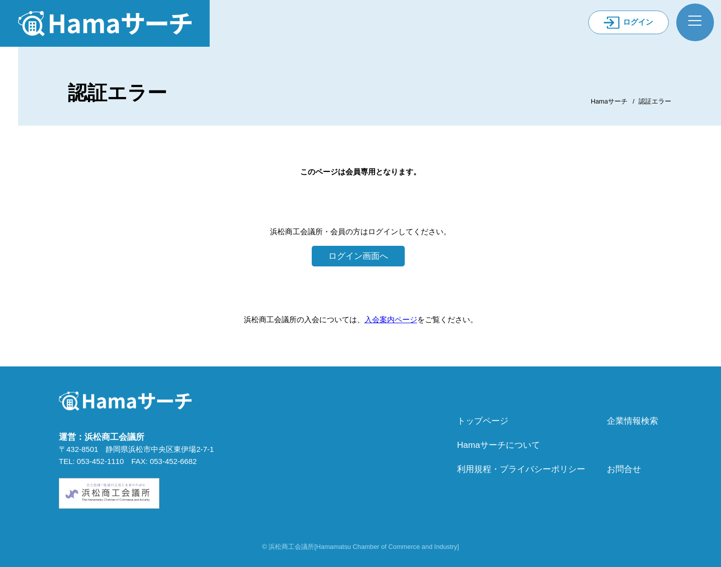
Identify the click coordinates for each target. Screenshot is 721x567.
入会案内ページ (391, 319)
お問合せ (624, 469)
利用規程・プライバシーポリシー (521, 469)
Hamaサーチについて (498, 445)
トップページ (482, 421)
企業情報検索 (632, 421)
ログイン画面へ (358, 255)
